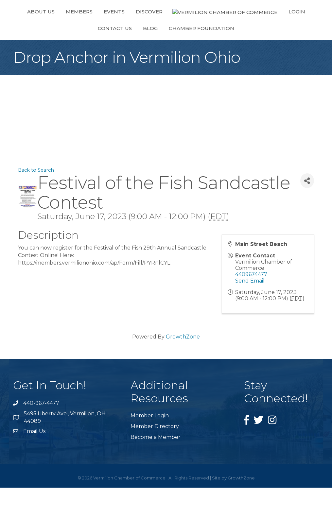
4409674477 (251, 306)
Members (71, 27)
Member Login (150, 448)
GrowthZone (183, 369)
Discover (141, 27)
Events (106, 27)
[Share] (307, 213)
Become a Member (156, 469)
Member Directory (155, 459)
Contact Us (270, 27)
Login (233, 27)
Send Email (250, 313)
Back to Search (36, 202)
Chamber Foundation (166, 61)
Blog (305, 27)
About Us (33, 27)
